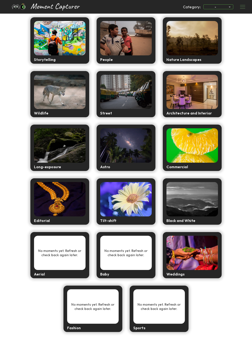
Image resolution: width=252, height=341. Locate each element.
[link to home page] (38, 7)
